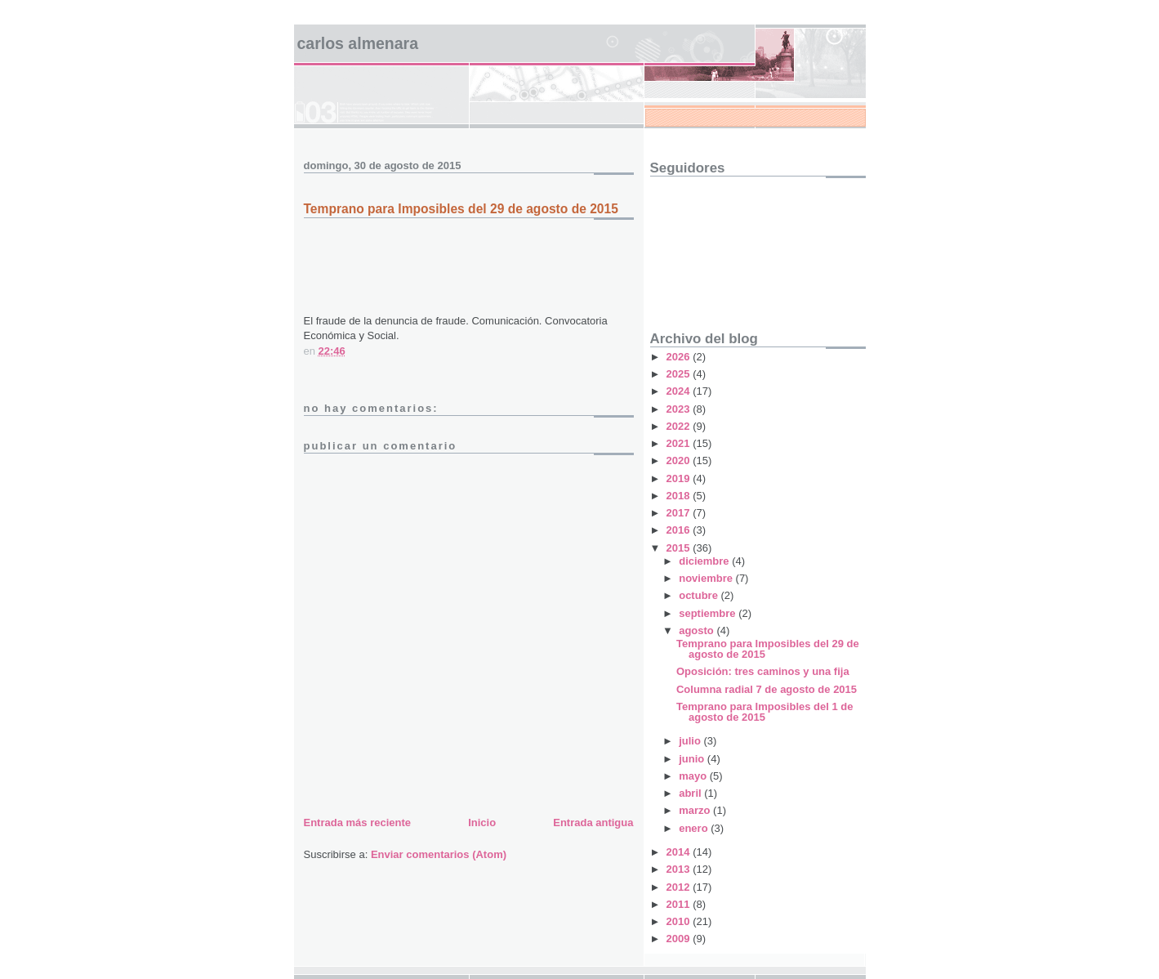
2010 (679, 921)
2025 (679, 374)
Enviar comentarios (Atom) (438, 854)
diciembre (705, 561)
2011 (679, 904)
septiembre (708, 613)
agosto (697, 630)
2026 (679, 357)
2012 (679, 887)
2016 (679, 530)
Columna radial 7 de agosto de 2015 (766, 689)
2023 (679, 409)
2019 (679, 478)
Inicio (482, 822)
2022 (679, 426)
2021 (679, 443)
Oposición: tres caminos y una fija (762, 671)
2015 (679, 548)
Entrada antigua (593, 822)
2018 (679, 496)
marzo (696, 810)
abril (691, 793)
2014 (679, 852)
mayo (694, 776)
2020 (679, 460)
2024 (679, 391)
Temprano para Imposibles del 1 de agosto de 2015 (765, 711)
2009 (679, 938)
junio (693, 759)
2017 (679, 513)
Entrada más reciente (358, 822)
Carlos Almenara (358, 43)
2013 (679, 869)
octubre (699, 595)
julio (691, 741)
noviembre (707, 578)
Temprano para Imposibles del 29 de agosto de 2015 (767, 648)
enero (695, 828)
